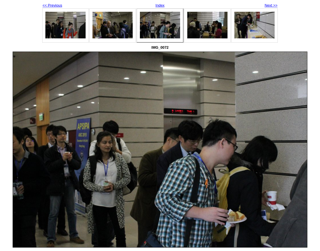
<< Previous (52, 5)
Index (159, 5)
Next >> (271, 5)
